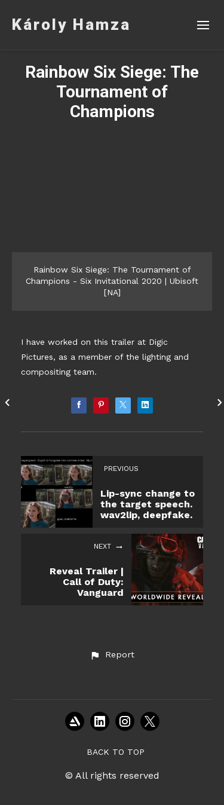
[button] (112, 655)
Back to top (116, 752)
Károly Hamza (71, 24)
